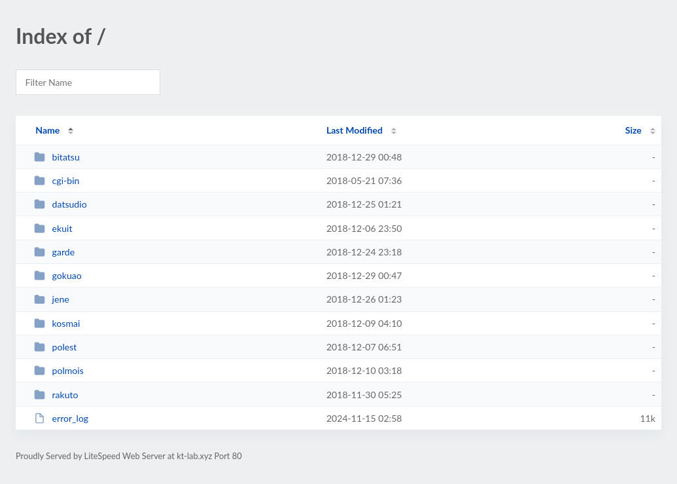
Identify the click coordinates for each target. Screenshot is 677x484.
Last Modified (354, 130)
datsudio (60, 204)
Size (633, 130)
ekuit (53, 228)
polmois (59, 370)
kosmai (57, 323)
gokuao (58, 275)
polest (55, 346)
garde (54, 251)
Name (47, 130)
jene (51, 299)
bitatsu (57, 156)
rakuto (56, 394)
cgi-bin (56, 180)
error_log (61, 418)
